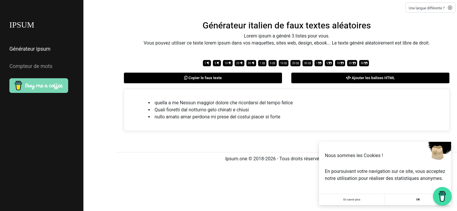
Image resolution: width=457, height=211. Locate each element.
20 (239, 63)
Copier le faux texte (203, 78)
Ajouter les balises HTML (370, 78)
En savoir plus (352, 199)
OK (418, 199)
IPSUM (22, 25)
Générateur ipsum (28, 47)
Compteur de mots (28, 60)
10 (227, 63)
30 (251, 63)
